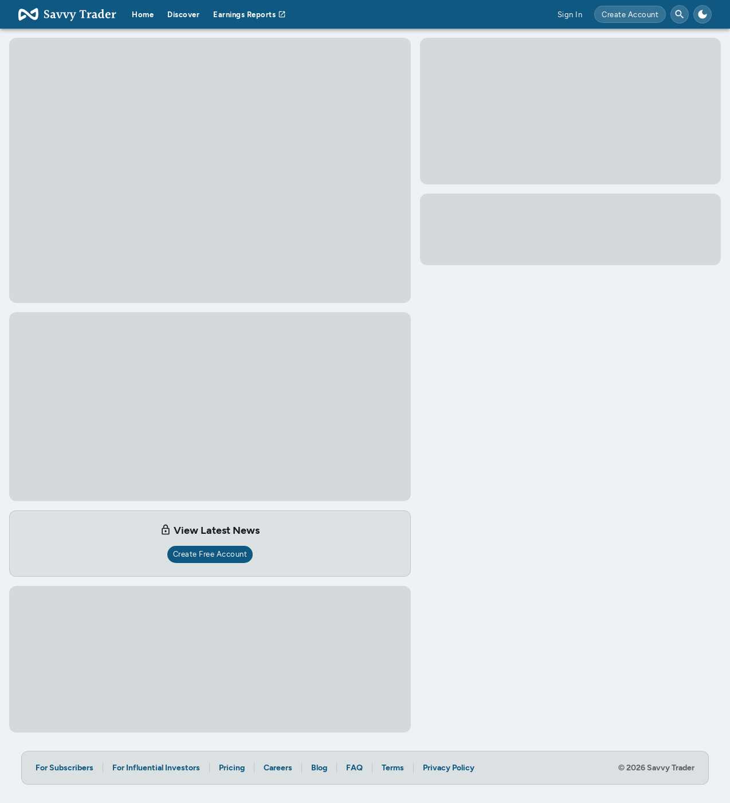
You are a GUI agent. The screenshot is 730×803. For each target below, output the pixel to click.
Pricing (232, 768)
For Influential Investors (156, 768)
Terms (393, 768)
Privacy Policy (448, 768)
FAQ (354, 768)
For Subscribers (64, 768)
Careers (278, 768)
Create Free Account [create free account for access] (210, 554)
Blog (319, 768)
